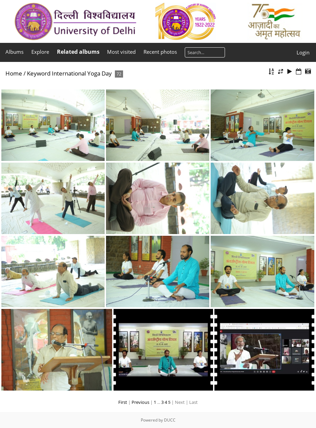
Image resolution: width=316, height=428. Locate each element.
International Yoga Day (82, 73)
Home (13, 73)
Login (303, 52)
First (122, 402)
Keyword (38, 73)
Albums (14, 51)
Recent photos (160, 51)
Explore (40, 51)
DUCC (170, 420)
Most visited (121, 51)
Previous (140, 402)
